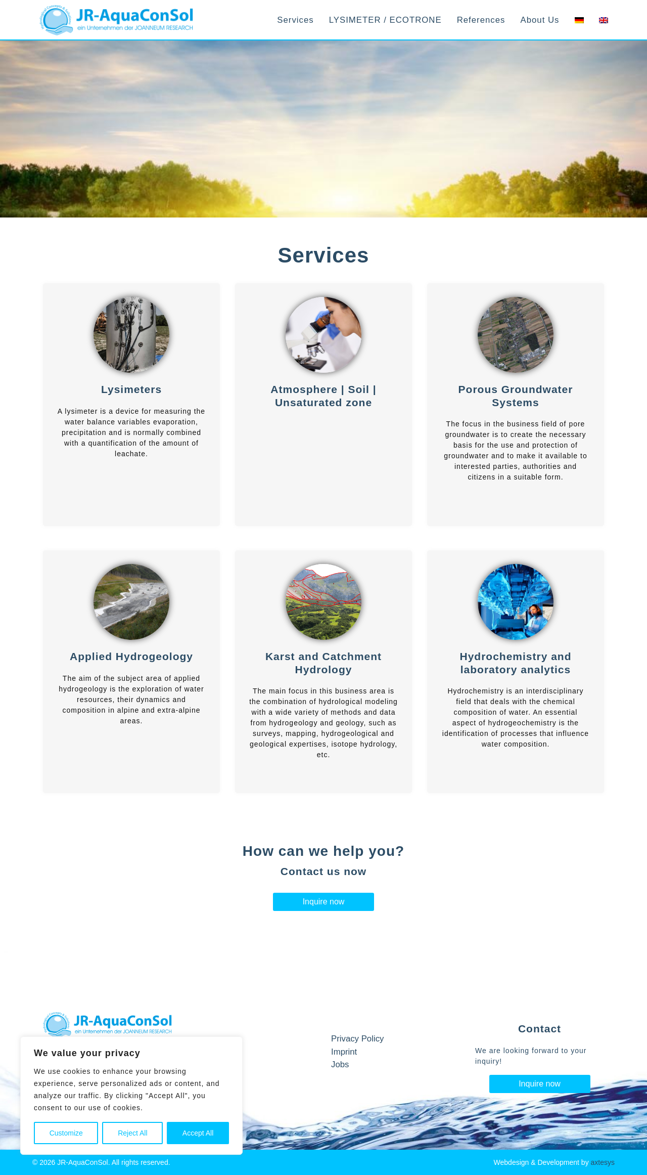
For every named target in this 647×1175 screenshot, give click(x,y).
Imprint (344, 1052)
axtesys (603, 1162)
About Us (539, 20)
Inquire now (324, 901)
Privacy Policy (357, 1038)
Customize (66, 1133)
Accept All (197, 1133)
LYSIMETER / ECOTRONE (385, 20)
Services (295, 20)
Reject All (132, 1133)
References (481, 20)
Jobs (340, 1064)
